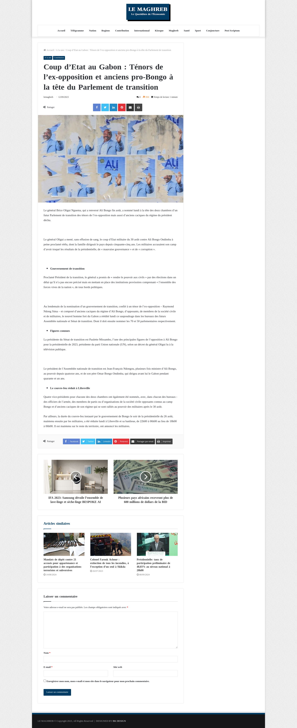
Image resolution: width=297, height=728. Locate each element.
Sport (198, 30)
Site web (117, 667)
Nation (92, 30)
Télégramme (77, 30)
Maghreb (173, 30)
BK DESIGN (119, 721)
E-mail (48, 667)
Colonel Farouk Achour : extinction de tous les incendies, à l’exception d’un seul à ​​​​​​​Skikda (109, 563)
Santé (187, 30)
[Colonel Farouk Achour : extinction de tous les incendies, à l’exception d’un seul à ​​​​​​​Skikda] (110, 544)
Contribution (122, 30)
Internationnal (142, 30)
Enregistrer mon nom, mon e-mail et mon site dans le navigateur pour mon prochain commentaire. (98, 681)
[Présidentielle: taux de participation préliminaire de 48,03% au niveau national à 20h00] (157, 544)
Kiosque (159, 30)
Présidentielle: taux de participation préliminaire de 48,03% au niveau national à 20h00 (153, 565)
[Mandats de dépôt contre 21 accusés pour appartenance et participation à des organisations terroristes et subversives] (64, 544)
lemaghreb (49, 97)
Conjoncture (212, 30)
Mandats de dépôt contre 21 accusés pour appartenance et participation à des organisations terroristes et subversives (62, 565)
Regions (106, 30)
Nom (47, 653)
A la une (60, 50)
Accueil (61, 30)
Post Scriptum (232, 30)
